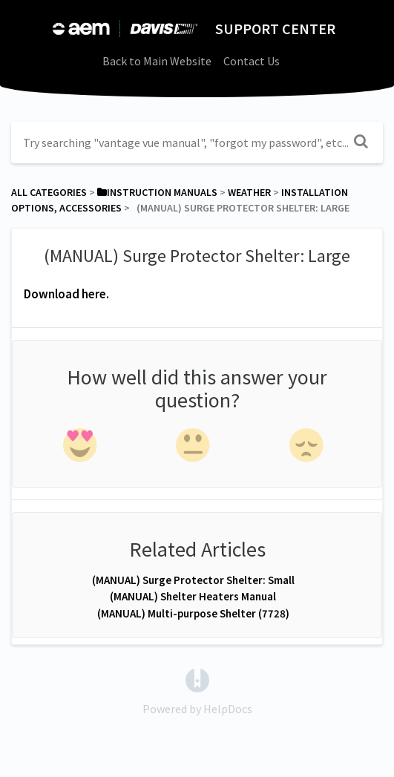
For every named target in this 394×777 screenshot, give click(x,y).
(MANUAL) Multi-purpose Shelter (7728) (193, 613)
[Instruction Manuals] (157, 192)
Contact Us (251, 60)
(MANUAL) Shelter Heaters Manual (193, 596)
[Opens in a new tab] (197, 679)
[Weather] (249, 192)
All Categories (49, 192)
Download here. (66, 294)
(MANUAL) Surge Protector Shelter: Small (193, 580)
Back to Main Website (156, 60)
